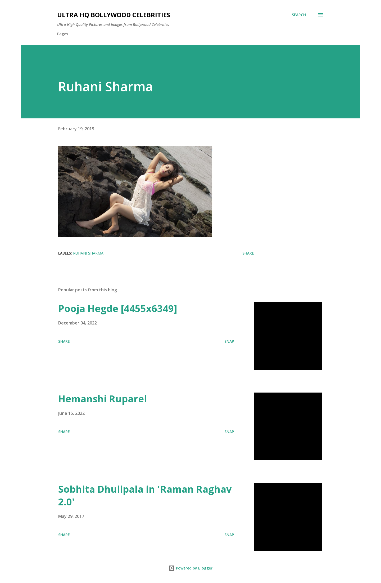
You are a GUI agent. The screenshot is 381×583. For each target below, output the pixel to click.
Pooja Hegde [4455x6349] (117, 308)
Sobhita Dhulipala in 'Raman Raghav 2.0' (145, 495)
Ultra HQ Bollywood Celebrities (113, 14)
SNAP (229, 341)
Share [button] (248, 253)
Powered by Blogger (190, 568)
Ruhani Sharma (88, 253)
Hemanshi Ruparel (102, 398)
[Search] (299, 15)
